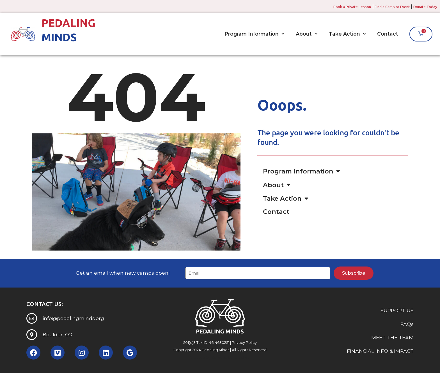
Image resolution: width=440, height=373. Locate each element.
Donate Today (422, 6)
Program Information (254, 33)
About (307, 33)
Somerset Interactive (230, 357)
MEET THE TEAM (392, 337)
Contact (387, 34)
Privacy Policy (244, 342)
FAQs (407, 324)
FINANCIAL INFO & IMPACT (380, 351)
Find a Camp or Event (382, 6)
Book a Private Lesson (335, 6)
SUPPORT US (397, 311)
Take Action (347, 33)
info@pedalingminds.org (73, 318)
